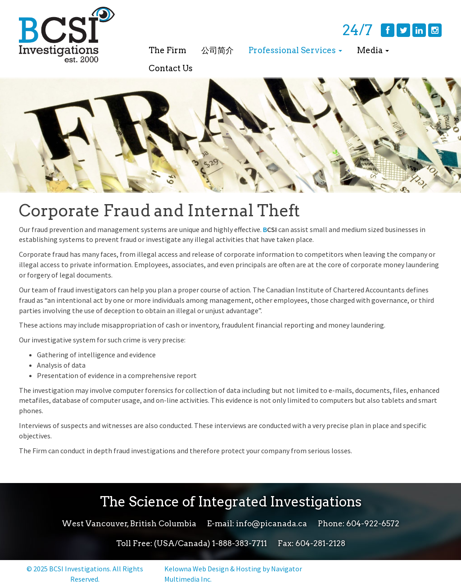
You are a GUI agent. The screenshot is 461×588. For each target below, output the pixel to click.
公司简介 (217, 50)
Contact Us (171, 68)
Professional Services (295, 50)
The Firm (167, 50)
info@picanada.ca (271, 523)
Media (373, 50)
